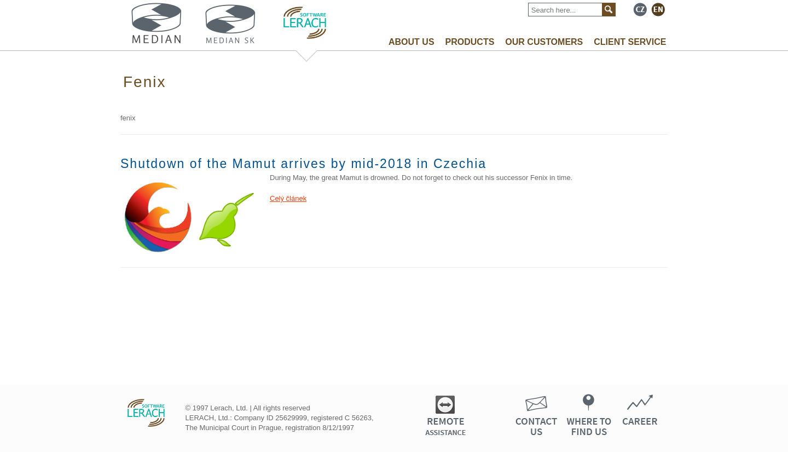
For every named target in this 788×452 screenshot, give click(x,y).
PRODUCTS (470, 42)
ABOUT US (411, 42)
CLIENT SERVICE (630, 42)
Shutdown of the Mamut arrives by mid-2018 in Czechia (303, 164)
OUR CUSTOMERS (544, 42)
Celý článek (288, 198)
